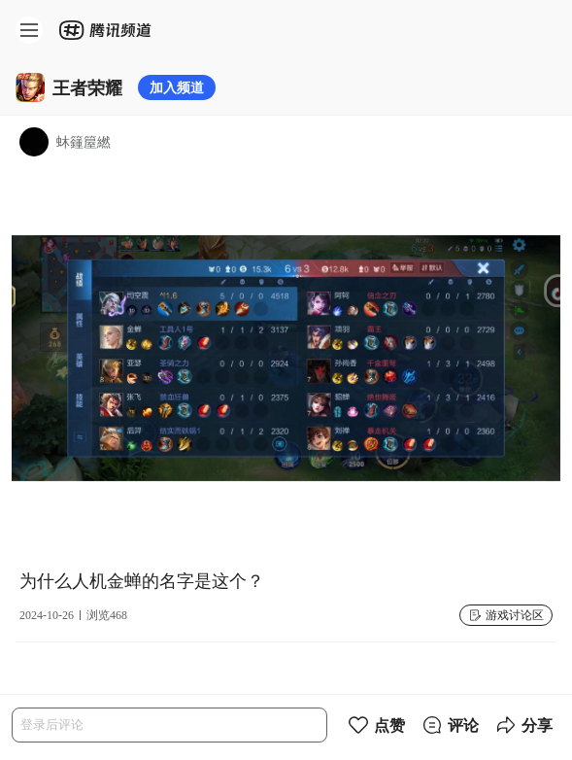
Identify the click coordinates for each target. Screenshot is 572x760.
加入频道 (177, 87)
